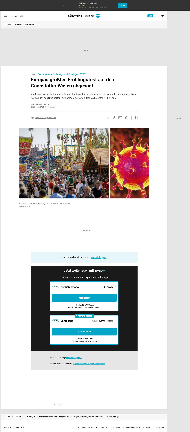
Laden (122, 5)
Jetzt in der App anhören (45, 118)
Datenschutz (105, 427)
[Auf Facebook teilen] (114, 117)
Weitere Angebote (74, 358)
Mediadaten (116, 427)
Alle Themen (29, 24)
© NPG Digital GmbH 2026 (14, 427)
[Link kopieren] (107, 117)
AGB (97, 427)
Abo (150, 16)
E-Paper (17, 16)
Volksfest (18, 24)
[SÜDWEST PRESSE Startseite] (84, 16)
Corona (8, 24)
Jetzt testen (84, 298)
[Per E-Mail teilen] (120, 117)
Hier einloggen (98, 257)
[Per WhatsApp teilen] (126, 117)
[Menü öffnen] (5, 16)
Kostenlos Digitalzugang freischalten (89, 364)
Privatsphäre (81, 427)
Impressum (160, 427)
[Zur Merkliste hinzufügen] (136, 117)
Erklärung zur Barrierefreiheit (133, 427)
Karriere (91, 427)
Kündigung (150, 427)
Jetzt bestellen (84, 331)
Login (162, 16)
